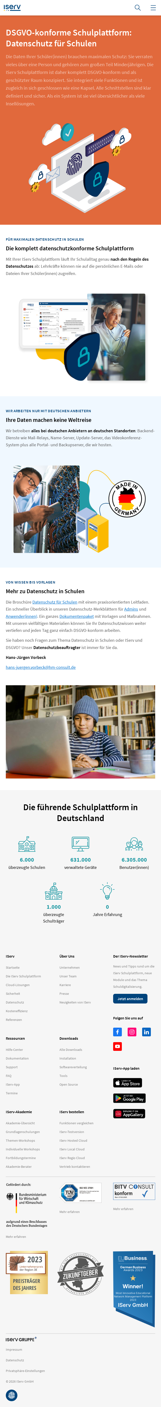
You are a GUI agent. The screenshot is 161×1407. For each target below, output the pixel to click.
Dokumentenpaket (76, 616)
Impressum (14, 1349)
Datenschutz (15, 1360)
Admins (131, 609)
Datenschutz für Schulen (54, 602)
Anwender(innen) (21, 616)
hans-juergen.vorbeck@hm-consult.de (41, 667)
